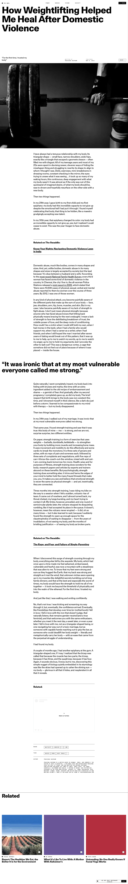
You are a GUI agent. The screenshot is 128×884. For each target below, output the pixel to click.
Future (67, 3)
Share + (122, 60)
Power (47, 3)
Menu (123, 3)
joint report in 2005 (62, 285)
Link (66, 747)
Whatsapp (48, 747)
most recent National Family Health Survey (60, 276)
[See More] (67, 753)
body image (61, 753)
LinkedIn (56, 747)
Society (77, 3)
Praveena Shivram (71, 60)
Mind (53, 753)
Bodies (57, 3)
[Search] (120, 3)
